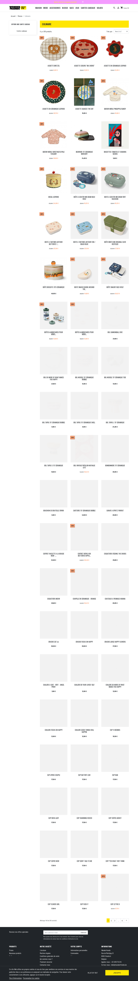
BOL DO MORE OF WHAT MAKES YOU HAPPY (53, 378)
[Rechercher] (114, 8)
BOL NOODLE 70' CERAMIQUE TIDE (115, 377)
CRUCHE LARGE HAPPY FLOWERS (115, 641)
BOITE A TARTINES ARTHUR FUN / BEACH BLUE (84, 243)
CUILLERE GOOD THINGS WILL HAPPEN (84, 731)
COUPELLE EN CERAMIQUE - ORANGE (84, 598)
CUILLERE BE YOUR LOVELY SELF (84, 685)
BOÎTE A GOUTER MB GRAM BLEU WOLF (84, 198)
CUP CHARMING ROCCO (84, 818)
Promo (11, 950)
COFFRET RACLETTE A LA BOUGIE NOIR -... (53, 554)
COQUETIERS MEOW (53, 598)
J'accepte (117, 973)
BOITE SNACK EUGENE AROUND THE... (84, 288)
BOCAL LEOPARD (53, 197)
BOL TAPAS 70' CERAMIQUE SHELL (84, 422)
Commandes (74, 953)
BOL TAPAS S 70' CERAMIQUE (53, 465)
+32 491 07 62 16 (116, 962)
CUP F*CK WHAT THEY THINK (115, 861)
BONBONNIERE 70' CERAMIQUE (115, 465)
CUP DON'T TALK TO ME (84, 861)
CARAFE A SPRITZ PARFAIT (115, 510)
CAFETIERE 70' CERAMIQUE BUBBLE (84, 510)
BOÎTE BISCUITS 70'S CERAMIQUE (53, 287)
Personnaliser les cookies (31, 978)
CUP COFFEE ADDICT (115, 818)
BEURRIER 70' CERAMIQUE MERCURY (84, 153)
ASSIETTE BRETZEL (54, 65)
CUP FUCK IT (84, 904)
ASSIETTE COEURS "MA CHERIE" (84, 65)
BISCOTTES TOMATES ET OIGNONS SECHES (115, 153)
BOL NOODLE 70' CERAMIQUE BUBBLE (84, 378)
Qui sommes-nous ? (46, 959)
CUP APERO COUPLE (53, 775)
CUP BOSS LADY (53, 818)
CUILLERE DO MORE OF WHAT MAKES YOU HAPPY (115, 686)
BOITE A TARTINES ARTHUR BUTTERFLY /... (54, 243)
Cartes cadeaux (22, 31)
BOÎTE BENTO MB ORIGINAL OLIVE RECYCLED (115, 243)
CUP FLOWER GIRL (54, 904)
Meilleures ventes (14, 956)
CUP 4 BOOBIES (115, 730)
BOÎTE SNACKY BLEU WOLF (115, 287)
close (83, 2)
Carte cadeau (13, 959)
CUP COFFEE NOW (53, 861)
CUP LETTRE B (115, 904)
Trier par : (109, 31)
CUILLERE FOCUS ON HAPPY (54, 730)
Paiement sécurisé (46, 962)
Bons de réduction (76, 959)
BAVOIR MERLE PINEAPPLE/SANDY (115, 109)
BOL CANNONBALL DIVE (115, 332)
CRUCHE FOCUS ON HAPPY (84, 641)
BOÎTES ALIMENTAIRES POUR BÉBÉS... (53, 333)
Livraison (43, 950)
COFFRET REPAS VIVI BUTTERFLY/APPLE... (84, 554)
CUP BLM (115, 775)
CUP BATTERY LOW (84, 775)
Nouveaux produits (15, 953)
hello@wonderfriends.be (119, 965)
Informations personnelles (79, 950)
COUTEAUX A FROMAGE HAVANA (115, 598)
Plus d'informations (15, 978)
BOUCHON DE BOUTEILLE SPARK (53, 510)
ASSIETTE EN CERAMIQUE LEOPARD (115, 65)
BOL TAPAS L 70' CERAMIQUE (115, 422)
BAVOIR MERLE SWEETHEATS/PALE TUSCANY (53, 153)
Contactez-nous (45, 965)
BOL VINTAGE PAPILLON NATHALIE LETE (84, 466)
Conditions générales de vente (49, 956)
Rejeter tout (93, 973)
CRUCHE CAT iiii (53, 641)
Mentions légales (45, 953)
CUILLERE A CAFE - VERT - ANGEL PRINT (53, 686)
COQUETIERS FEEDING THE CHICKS (115, 553)
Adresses (73, 956)
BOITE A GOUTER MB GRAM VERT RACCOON (115, 198)
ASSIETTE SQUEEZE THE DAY (84, 109)
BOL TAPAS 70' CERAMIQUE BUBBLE (53, 422)
